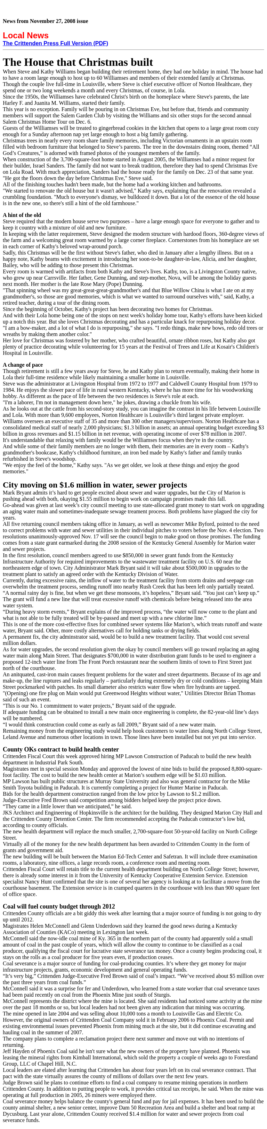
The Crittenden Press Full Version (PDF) (55, 43)
